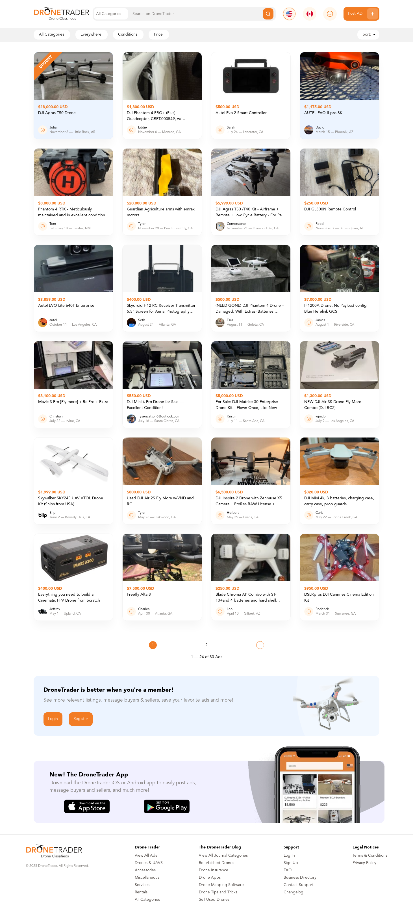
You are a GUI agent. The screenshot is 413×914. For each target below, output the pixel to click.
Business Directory (300, 878)
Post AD (363, 13)
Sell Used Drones (214, 900)
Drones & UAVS (149, 863)
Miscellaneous (147, 878)
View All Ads (146, 856)
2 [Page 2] (206, 645)
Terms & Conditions (370, 856)
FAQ (288, 870)
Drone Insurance (213, 870)
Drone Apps (210, 878)
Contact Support (299, 885)
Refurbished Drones (216, 863)
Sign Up (291, 863)
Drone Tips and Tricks (218, 892)
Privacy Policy (364, 863)
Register (80, 719)
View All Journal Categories (223, 856)
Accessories (145, 870)
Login (53, 719)
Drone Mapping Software (221, 885)
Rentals (141, 892)
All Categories (147, 900)
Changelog (293, 892)
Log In (289, 856)
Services (142, 885)
